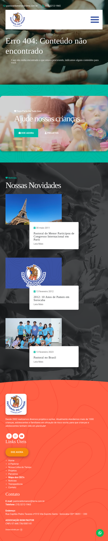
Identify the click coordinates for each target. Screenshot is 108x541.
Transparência (15, 484)
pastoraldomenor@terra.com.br (20, 6)
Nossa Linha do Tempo (19, 467)
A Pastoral (13, 464)
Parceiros (13, 474)
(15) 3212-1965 (51, 6)
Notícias (12, 480)
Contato (12, 487)
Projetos (12, 470)
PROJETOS (51, 133)
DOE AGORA (26, 133)
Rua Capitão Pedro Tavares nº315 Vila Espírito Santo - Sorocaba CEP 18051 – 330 (46, 514)
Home (11, 460)
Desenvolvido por (14, 530)
